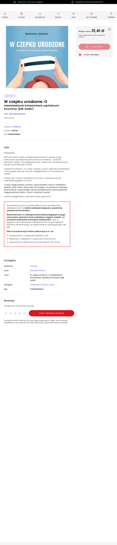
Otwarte (17, 126)
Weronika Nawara (17, 114)
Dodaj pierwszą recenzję (51, 313)
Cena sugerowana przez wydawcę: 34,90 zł (92, 36)
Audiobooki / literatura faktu (42, 284)
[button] (37, 57)
